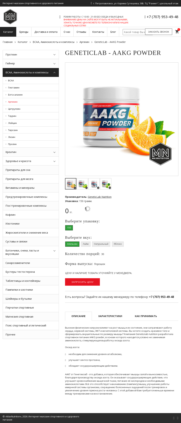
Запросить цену (82, 282)
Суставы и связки (16, 241)
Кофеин (10, 214)
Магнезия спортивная (19, 316)
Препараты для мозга (19, 179)
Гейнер (10, 63)
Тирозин (13, 130)
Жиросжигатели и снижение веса (26, 232)
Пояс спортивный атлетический (25, 325)
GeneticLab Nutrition (100, 196)
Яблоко (118, 243)
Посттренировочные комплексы (25, 205)
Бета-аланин (15, 94)
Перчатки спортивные (19, 307)
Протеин (11, 54)
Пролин (12, 144)
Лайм (86, 243)
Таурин (12, 115)
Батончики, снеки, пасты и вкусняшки (22, 252)
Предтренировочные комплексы (26, 196)
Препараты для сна (17, 170)
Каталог (23, 42)
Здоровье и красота (18, 161)
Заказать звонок (158, 31)
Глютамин (13, 87)
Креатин (10, 152)
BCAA (11, 80)
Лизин (11, 137)
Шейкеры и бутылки (18, 298)
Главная (8, 42)
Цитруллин (14, 108)
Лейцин (12, 123)
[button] (175, 66)
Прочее (10, 334)
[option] (31, 347)
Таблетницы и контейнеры (22, 280)
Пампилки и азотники (19, 289)
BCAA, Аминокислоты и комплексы (53, 42)
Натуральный (101, 243)
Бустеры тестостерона (20, 271)
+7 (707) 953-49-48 (162, 16)
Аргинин (84, 42)
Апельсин (72, 243)
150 (69, 227)
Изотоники (12, 223)
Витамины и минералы (19, 187)
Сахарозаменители (17, 263)
